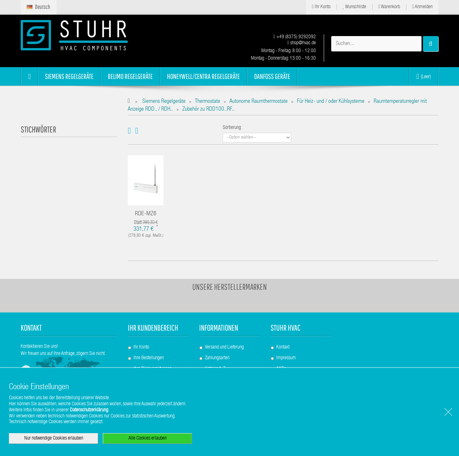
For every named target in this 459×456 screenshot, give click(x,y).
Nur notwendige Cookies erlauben (53, 438)
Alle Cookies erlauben (147, 438)
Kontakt (282, 347)
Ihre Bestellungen (148, 358)
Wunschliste (354, 7)
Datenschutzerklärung (89, 410)
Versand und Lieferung (224, 347)
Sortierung (232, 127)
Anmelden (422, 7)
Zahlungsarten (217, 358)
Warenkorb (389, 7)
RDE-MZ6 (145, 214)
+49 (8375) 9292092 (294, 37)
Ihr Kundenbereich (153, 327)
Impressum (286, 358)
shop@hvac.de (301, 43)
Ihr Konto (321, 7)
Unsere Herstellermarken (229, 287)
